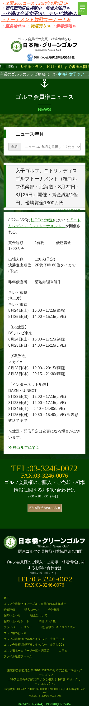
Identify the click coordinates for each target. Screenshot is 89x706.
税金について (38, 615)
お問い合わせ (12, 615)
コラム (63, 650)
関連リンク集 (47, 621)
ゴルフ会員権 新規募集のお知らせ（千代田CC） (35, 639)
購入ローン (31, 609)
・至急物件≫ (13, 26)
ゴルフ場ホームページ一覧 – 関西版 (26, 650)
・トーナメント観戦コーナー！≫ (35, 19)
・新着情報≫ (64, 26)
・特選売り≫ (38, 26)
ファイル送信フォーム (18, 656)
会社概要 (54, 609)
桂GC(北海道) (42, 220)
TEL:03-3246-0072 (44, 468)
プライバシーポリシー (18, 627)
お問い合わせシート (16, 621)
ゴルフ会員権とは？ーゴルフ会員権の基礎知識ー (35, 603)
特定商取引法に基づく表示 (59, 627)
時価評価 (9, 609)
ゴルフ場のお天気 (15, 633)
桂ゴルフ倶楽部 (23, 447)
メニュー (82, 8)
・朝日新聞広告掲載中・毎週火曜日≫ (35, 8)
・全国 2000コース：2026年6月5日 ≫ (34, 3)
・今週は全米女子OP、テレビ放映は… (41, 13)
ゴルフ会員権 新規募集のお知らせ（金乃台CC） (35, 644)
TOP (6, 598)
